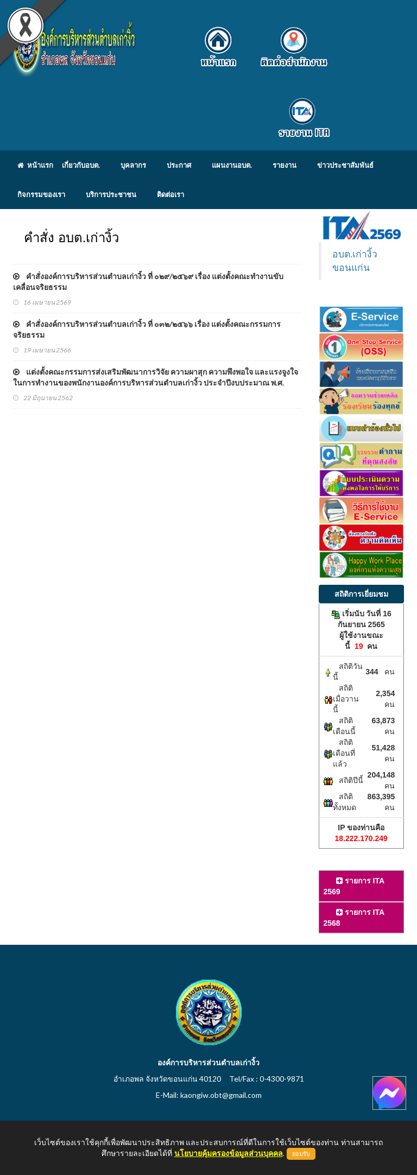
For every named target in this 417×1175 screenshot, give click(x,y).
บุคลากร (133, 165)
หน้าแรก (35, 165)
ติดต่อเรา (170, 194)
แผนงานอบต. (232, 165)
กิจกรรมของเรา (41, 194)
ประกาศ (179, 165)
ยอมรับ (301, 1154)
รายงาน (284, 165)
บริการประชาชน (111, 194)
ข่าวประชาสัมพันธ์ (345, 165)
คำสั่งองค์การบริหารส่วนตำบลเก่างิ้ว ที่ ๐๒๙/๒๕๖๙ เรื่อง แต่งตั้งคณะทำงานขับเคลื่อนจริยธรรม (148, 281)
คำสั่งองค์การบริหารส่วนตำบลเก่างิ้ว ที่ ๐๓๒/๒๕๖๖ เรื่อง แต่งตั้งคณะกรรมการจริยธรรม (147, 329)
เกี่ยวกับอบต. (81, 165)
